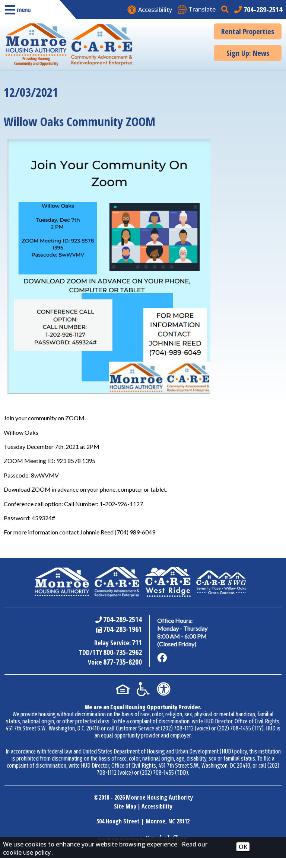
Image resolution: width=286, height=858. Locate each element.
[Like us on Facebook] (162, 658)
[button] (30, 9)
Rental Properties (247, 31)
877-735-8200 (122, 662)
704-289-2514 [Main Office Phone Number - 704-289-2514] (122, 619)
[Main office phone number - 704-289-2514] (258, 9)
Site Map (125, 806)
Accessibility (157, 806)
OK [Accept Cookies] (243, 847)
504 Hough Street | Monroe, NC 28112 (143, 821)
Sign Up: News (247, 53)
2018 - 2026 (112, 797)
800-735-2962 (122, 652)
